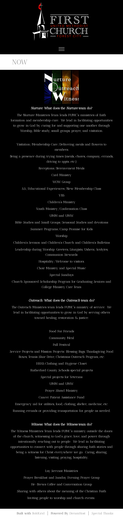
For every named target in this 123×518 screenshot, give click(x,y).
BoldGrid (38, 513)
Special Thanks (102, 513)
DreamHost (77, 513)
